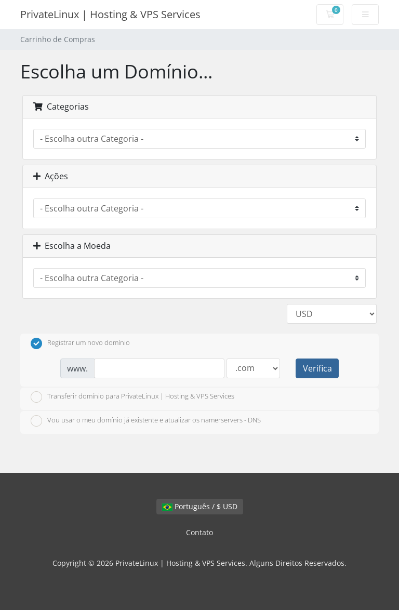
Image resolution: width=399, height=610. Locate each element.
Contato (199, 532)
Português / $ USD (199, 506)
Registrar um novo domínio (80, 343)
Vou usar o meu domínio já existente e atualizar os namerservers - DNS (146, 421)
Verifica (317, 368)
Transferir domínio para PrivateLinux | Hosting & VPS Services (132, 397)
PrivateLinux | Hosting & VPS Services (110, 14)
